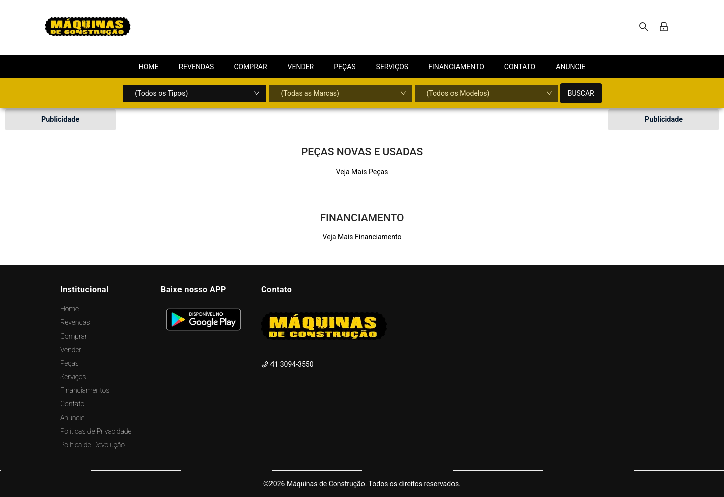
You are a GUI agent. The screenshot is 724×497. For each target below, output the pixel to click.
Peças (69, 363)
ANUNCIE (570, 67)
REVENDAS (196, 67)
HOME (149, 67)
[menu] (362, 66)
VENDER (301, 67)
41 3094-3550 (287, 364)
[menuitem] (149, 66)
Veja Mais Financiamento (362, 237)
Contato (72, 404)
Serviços (73, 377)
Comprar (73, 336)
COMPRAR (250, 67)
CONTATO (519, 67)
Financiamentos (84, 390)
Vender (70, 350)
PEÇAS (344, 67)
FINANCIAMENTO (456, 67)
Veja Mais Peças (362, 172)
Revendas (75, 322)
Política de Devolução (92, 445)
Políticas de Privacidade (96, 431)
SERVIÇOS (392, 67)
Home (69, 309)
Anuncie (72, 417)
